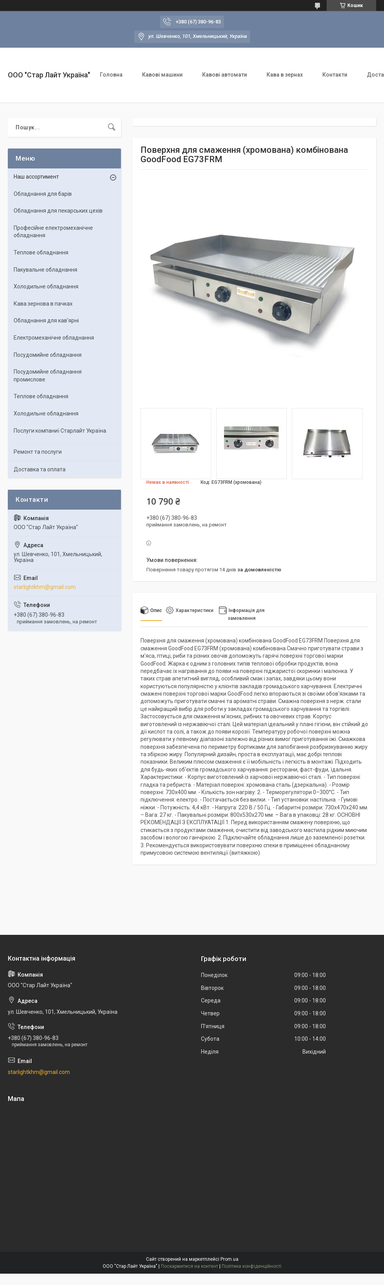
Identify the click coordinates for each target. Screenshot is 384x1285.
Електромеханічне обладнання (54, 338)
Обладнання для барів (43, 194)
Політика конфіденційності (251, 1266)
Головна (111, 75)
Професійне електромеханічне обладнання (53, 232)
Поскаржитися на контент (189, 1266)
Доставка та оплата (40, 469)
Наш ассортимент (36, 177)
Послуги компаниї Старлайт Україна (60, 431)
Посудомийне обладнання (48, 355)
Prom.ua (229, 1259)
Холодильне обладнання (46, 286)
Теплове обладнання (41, 252)
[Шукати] (111, 127)
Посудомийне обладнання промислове (48, 376)
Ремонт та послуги (38, 452)
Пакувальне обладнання (45, 270)
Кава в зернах (285, 75)
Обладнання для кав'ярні (46, 320)
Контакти (334, 75)
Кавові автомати (224, 75)
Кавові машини (162, 75)
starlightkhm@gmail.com (45, 587)
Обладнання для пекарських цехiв (58, 211)
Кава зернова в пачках (43, 304)
